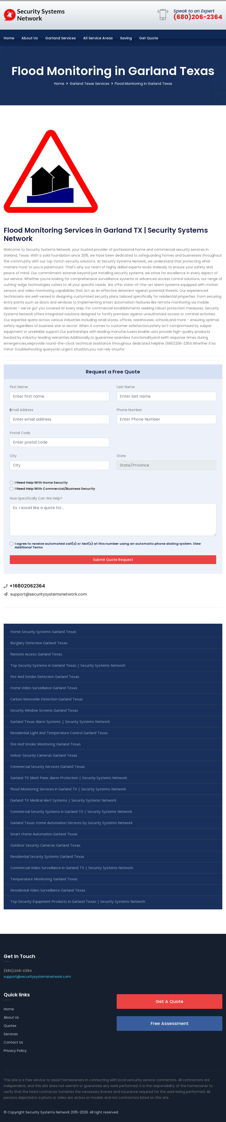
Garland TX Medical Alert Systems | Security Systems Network (63, 800)
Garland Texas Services (89, 83)
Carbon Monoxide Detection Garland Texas (46, 699)
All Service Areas (98, 38)
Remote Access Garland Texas (36, 654)
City (13, 455)
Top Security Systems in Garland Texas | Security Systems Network (67, 665)
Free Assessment (170, 1023)
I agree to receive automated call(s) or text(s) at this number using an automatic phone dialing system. (108, 545)
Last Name (126, 386)
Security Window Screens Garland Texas (44, 710)
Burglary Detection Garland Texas (39, 642)
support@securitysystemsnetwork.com (48, 594)
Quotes (10, 1025)
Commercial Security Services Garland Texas (47, 766)
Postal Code (20, 432)
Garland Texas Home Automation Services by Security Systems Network (71, 822)
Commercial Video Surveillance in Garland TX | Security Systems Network (71, 867)
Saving (126, 38)
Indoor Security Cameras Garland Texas (43, 755)
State (121, 455)
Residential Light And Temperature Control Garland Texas (59, 732)
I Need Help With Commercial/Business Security (55, 488)
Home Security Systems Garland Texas (43, 631)
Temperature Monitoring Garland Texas (44, 878)
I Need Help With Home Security (41, 482)
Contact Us (13, 1042)
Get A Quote (169, 1001)
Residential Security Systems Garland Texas (47, 856)
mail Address (21, 409)
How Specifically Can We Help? (36, 498)
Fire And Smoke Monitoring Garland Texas (45, 743)
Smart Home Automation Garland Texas (44, 833)
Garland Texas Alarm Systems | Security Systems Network (60, 721)
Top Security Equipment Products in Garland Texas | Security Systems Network (77, 901)
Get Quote (148, 38)
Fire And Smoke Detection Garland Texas (44, 676)
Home (9, 38)
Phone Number (129, 409)
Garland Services (60, 38)
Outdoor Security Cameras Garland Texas (45, 845)
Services (11, 1034)
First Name (19, 386)
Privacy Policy (15, 1050)
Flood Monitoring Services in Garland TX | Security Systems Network (68, 788)
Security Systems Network (47, 1112)
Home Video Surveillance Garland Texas (43, 687)
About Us (30, 38)
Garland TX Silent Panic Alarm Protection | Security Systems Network (68, 777)
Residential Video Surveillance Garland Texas (47, 890)
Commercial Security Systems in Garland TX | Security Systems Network (71, 811)
